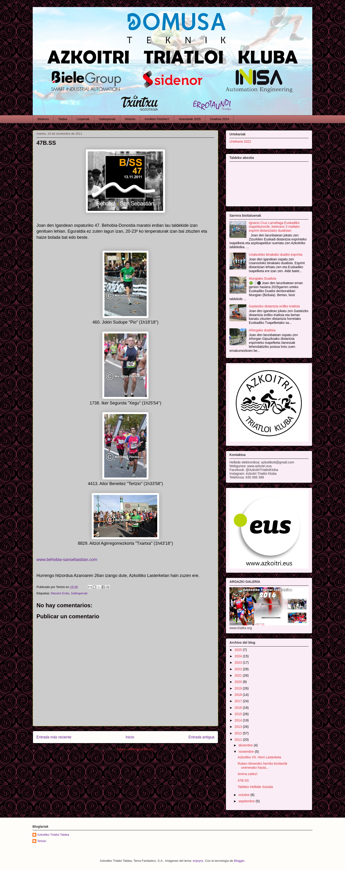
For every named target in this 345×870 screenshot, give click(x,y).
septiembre (247, 801)
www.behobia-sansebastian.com (66, 559)
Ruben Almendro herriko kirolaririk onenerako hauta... (262, 765)
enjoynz (198, 860)
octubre (244, 795)
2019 (239, 688)
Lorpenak (83, 119)
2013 (239, 727)
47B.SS (243, 780)
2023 (239, 662)
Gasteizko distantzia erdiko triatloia (274, 306)
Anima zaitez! (247, 774)
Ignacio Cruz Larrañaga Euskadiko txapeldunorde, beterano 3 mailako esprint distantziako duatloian (274, 227)
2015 (239, 714)
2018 (239, 695)
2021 (239, 675)
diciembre (246, 745)
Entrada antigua (201, 737)
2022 (239, 669)
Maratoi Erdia (60, 593)
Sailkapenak (107, 119)
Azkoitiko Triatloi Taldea (53, 834)
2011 (239, 739)
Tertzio (41, 841)
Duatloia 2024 (219, 119)
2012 (239, 733)
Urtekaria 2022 (240, 141)
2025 (239, 650)
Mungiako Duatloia (262, 278)
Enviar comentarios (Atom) (135, 749)
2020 (239, 682)
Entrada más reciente (53, 737)
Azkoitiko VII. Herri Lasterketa (259, 757)
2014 (239, 720)
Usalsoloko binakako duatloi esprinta (275, 254)
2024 (239, 656)
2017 (239, 701)
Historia (130, 119)
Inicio (130, 737)
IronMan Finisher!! (157, 119)
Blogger (239, 860)
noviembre (246, 751)
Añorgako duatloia (262, 330)
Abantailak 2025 (190, 119)
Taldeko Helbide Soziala (255, 787)
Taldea (62, 119)
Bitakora (43, 119)
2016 (239, 707)
